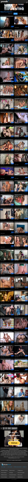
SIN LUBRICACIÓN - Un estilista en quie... (20, 235)
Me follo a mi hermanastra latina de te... (7, 153)
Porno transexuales (21, 472)
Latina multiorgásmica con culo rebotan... (20, 57)
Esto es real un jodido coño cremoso (20, 331)
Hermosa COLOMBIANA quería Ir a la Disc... (7, 167)
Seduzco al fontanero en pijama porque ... (20, 304)
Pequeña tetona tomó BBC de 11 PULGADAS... (6, 98)
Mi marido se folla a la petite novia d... (7, 112)
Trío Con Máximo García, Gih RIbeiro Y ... (7, 139)
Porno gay (11, 472)
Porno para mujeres (12, 474)
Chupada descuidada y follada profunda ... (6, 359)
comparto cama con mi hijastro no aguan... (20, 139)
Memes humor (12, 470)
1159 (9, 428)
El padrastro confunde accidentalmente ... (18, 194)
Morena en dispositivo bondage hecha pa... (21, 345)
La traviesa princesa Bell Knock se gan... (6, 331)
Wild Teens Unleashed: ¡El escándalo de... (7, 263)
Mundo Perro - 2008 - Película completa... (5, 290)
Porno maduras (4, 472)
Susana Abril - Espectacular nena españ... (6, 318)
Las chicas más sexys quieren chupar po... (21, 167)
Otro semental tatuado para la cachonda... (5, 276)
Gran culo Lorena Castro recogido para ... (6, 235)
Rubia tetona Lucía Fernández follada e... (21, 359)
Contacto (24, 466)
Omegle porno (20, 470)
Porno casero (20, 474)
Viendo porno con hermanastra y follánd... (20, 290)
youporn (26, 82)
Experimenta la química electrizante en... (21, 84)
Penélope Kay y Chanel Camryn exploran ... (6, 373)
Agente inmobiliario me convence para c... (21, 400)
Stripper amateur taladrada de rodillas (21, 372)
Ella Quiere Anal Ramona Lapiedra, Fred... (20, 126)
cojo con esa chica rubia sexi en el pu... (7, 400)
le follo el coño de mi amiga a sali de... (21, 208)
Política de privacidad (17, 466)
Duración (25, 13)
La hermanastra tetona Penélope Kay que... (21, 180)
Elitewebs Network (4, 470)
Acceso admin (14, 479)
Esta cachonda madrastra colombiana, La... (7, 180)
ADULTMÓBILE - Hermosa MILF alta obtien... (20, 249)
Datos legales (3, 466)
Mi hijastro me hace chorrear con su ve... (21, 30)
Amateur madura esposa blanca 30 (6, 345)
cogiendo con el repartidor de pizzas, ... (21, 43)
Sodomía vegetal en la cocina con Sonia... (20, 112)
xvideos (12, 27)
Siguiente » (14, 428)
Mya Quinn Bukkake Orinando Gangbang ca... (6, 43)
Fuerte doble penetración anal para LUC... (6, 84)
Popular (15, 13)
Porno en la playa (4, 476)
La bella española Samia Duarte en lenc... (6, 126)
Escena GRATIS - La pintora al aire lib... (21, 98)
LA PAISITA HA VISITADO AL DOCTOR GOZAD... (20, 16)
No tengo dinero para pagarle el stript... (21, 276)
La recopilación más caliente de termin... (20, 153)
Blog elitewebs (20, 476)
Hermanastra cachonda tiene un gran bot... (7, 386)
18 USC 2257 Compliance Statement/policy (14, 460)
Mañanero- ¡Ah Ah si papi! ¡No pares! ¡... (7, 208)
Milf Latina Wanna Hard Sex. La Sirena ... (7, 71)
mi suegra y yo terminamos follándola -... (21, 222)
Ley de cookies (9, 466)
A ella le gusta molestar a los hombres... (7, 304)
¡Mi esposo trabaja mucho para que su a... (7, 16)
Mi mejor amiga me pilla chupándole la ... (7, 57)
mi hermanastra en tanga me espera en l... (21, 263)
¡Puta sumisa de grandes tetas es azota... (6, 30)
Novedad (20, 13)
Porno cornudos (12, 476)
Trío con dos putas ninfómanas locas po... (6, 414)
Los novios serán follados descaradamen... (5, 249)
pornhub (26, 27)
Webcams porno (4, 474)
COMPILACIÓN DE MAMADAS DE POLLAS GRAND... (6, 194)
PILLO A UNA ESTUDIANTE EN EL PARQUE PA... (20, 386)
